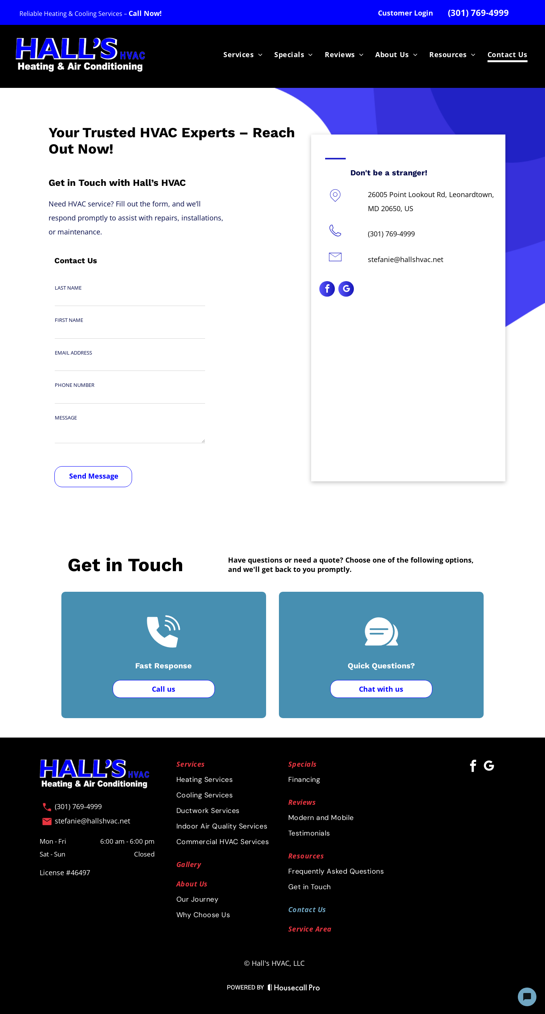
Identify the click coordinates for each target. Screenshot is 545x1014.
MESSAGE (66, 417)
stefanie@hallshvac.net (405, 259)
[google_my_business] (346, 290)
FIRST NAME (69, 319)
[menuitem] (243, 54)
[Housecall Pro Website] (294, 989)
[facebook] (327, 290)
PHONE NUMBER (74, 384)
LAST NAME (68, 287)
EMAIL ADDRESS (73, 352)
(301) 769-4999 (391, 233)
